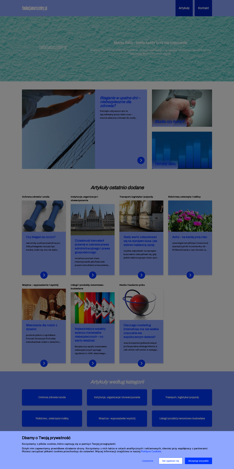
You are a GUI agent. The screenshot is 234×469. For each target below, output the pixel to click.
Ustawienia (147, 461)
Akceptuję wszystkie (198, 461)
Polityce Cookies (151, 451)
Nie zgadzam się (170, 461)
